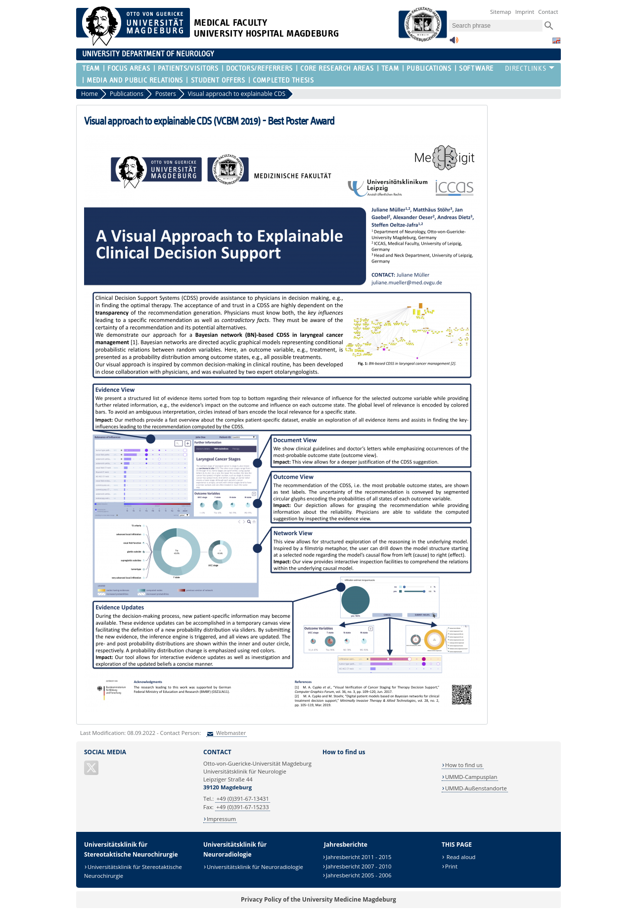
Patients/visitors (188, 68)
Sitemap (500, 11)
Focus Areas (128, 68)
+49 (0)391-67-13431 (243, 798)
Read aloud (460, 857)
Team (90, 68)
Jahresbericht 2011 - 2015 (359, 857)
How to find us (464, 765)
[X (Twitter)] (92, 771)
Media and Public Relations (135, 80)
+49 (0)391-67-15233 (242, 807)
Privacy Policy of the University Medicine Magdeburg (318, 899)
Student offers (218, 80)
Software (476, 68)
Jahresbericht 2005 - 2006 (359, 875)
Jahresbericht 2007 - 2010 (359, 866)
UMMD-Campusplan (471, 776)
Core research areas (336, 68)
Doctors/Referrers (259, 68)
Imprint (525, 11)
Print (451, 866)
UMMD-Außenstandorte (476, 788)
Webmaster (230, 732)
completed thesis (283, 80)
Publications (429, 68)
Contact (548, 11)
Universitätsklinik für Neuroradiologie (255, 866)
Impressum (221, 818)
